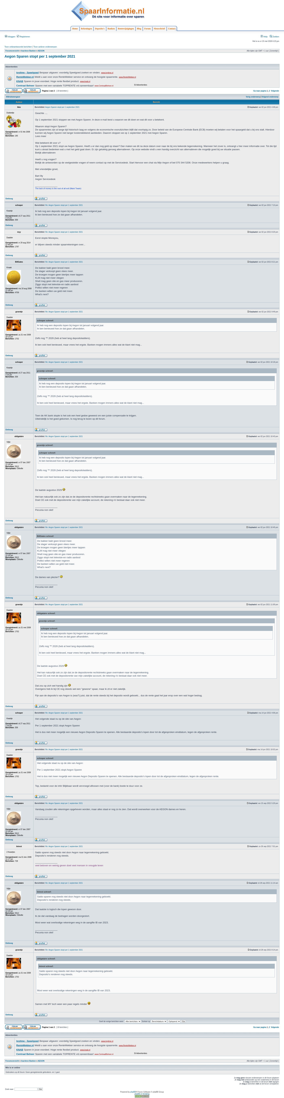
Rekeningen (86, 28)
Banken (111, 28)
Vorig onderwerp (253, 97)
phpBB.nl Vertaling (142, 1094)
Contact (172, 28)
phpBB (133, 1092)
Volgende (275, 91)
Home (75, 28)
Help (264, 37)
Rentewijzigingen (126, 28)
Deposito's (100, 28)
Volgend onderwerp (270, 97)
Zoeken (274, 37)
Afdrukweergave (13, 97)
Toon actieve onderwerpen (45, 47)
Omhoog (9, 199)
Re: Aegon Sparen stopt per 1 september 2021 (64, 205)
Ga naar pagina (259, 91)
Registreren (23, 37)
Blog (139, 28)
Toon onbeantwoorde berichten (18, 47)
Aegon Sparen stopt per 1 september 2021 (40, 56)
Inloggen (10, 37)
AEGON (41, 51)
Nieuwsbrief (159, 28)
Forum (147, 28)
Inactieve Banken (28, 51)
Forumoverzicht (12, 51)
